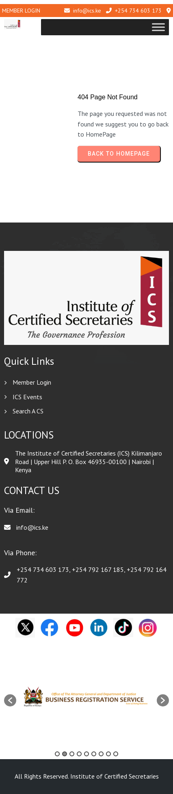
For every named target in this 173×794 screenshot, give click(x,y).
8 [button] (108, 753)
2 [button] (64, 753)
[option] (86, 696)
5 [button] (86, 753)
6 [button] (93, 753)
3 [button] (71, 753)
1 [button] (57, 753)
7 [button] (101, 753)
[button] (10, 700)
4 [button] (79, 753)
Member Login (21, 10)
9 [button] (115, 753)
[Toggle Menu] (158, 27)
